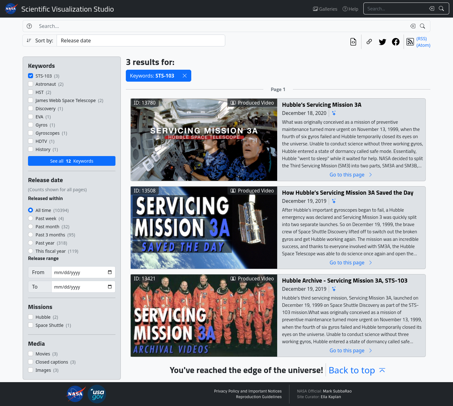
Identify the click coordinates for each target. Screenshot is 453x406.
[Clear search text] (430, 8)
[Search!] (442, 8)
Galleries (325, 9)
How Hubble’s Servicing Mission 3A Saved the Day (348, 192)
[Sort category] (141, 40)
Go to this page (351, 174)
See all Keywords (71, 161)
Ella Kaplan (331, 396)
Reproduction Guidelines (259, 396)
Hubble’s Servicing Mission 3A (321, 104)
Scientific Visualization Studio (67, 8)
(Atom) (423, 45)
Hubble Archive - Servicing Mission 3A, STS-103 (345, 280)
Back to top (357, 370)
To (34, 286)
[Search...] (394, 8)
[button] (184, 76)
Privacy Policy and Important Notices (248, 391)
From (38, 272)
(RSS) (422, 38)
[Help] (29, 26)
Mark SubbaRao (337, 391)
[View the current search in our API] (353, 42)
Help (350, 9)
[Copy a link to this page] (369, 42)
